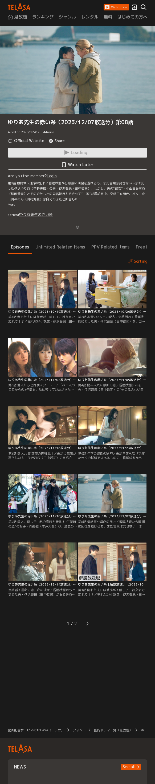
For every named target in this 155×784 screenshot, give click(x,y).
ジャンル (79, 730)
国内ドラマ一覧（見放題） (113, 730)
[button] (116, 7)
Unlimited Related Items (60, 247)
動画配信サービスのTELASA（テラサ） (36, 730)
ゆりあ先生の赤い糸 (36, 214)
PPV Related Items (110, 247)
